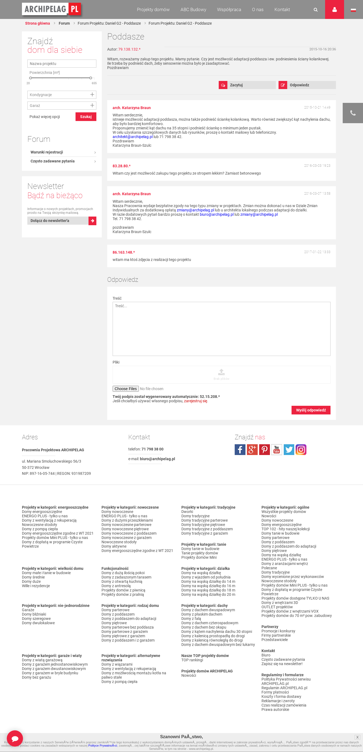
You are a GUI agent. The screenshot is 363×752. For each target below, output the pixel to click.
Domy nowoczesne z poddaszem (129, 533)
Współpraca (229, 9)
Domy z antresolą (116, 586)
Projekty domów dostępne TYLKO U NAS (295, 598)
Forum (64, 23)
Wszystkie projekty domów (283, 511)
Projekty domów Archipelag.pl (52, 9)
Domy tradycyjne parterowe (204, 520)
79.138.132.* (129, 49)
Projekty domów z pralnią (123, 594)
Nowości (188, 675)
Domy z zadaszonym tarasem (126, 577)
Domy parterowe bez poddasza (128, 627)
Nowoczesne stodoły (39, 524)
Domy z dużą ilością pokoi (123, 573)
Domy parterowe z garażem (125, 631)
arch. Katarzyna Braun (132, 108)
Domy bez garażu (36, 677)
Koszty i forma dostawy (281, 696)
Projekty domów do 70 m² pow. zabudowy (296, 615)
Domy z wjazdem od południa (206, 577)
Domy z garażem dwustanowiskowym (54, 668)
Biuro (265, 655)
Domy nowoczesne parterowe (126, 524)
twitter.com (288, 449)
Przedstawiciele (274, 639)
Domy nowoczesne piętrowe (125, 529)
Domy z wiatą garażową (42, 660)
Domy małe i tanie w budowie (46, 573)
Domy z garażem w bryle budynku (50, 673)
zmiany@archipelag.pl (195, 210)
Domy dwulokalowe (38, 623)
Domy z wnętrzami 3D (279, 602)
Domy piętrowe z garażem (123, 636)
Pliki (116, 362)
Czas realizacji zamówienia (283, 705)
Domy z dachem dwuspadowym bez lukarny (218, 644)
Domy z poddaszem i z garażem (128, 640)
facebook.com (240, 449)
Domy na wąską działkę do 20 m (208, 594)
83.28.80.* (121, 166)
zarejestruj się (195, 401)
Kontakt (282, 9)
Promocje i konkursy (278, 631)
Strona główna (37, 23)
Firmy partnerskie (276, 635)
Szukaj (86, 164)
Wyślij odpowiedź (311, 410)
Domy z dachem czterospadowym (209, 623)
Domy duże (31, 581)
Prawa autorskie (275, 709)
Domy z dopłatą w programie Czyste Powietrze (52, 544)
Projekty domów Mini (199, 557)
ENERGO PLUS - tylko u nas (45, 516)
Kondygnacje (41, 142)
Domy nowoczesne (117, 511)
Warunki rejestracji (47, 54)
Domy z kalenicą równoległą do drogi (212, 640)
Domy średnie (33, 577)
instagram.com (301, 449)
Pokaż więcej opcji (45, 164)
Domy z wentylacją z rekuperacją (49, 520)
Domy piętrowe (114, 623)
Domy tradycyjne (195, 516)
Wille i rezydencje (36, 586)
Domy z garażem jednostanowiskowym (55, 664)
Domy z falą (191, 618)
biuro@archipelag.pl (217, 214)
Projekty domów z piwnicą (123, 590)
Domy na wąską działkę (201, 573)
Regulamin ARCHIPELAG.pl (284, 688)
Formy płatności (275, 692)
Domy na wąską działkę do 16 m (208, 586)
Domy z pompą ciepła (40, 529)
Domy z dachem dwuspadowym (208, 610)
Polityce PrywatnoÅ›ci (102, 745)
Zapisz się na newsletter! (282, 664)
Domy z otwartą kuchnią (122, 581)
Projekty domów (153, 9)
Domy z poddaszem (118, 614)
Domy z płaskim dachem (201, 614)
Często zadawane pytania (53, 63)
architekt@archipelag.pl (133, 137)
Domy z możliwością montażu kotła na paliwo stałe (134, 675)
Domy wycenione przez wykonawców (292, 576)
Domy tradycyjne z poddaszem (207, 529)
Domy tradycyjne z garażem (204, 533)
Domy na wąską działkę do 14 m (208, 581)
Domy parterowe (115, 610)
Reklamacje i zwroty (278, 701)
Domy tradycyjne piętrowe (203, 524)
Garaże (28, 610)
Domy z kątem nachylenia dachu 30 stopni (216, 631)
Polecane (269, 568)
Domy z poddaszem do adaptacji (129, 618)
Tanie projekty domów (199, 553)
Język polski (353, 10)
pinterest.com (264, 449)
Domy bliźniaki (34, 614)
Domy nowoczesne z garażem (127, 537)
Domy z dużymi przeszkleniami (127, 520)
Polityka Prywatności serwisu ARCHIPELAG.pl (286, 681)
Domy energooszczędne (42, 511)
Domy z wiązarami (117, 664)
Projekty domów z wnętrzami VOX (290, 611)
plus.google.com (252, 449)
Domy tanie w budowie (200, 549)
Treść (117, 298)
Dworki (187, 511)
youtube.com (276, 449)
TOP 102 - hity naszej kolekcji (285, 529)
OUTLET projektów (277, 607)
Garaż (35, 153)
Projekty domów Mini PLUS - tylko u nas (55, 537)
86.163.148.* (124, 252)
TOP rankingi (192, 660)
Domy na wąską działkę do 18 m (208, 590)
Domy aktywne (114, 546)
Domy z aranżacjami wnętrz (284, 563)
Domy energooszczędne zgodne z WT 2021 (58, 533)
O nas (258, 9)
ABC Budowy (193, 9)
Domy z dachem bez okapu (203, 627)
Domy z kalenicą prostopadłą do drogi (213, 636)
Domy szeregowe (36, 618)
